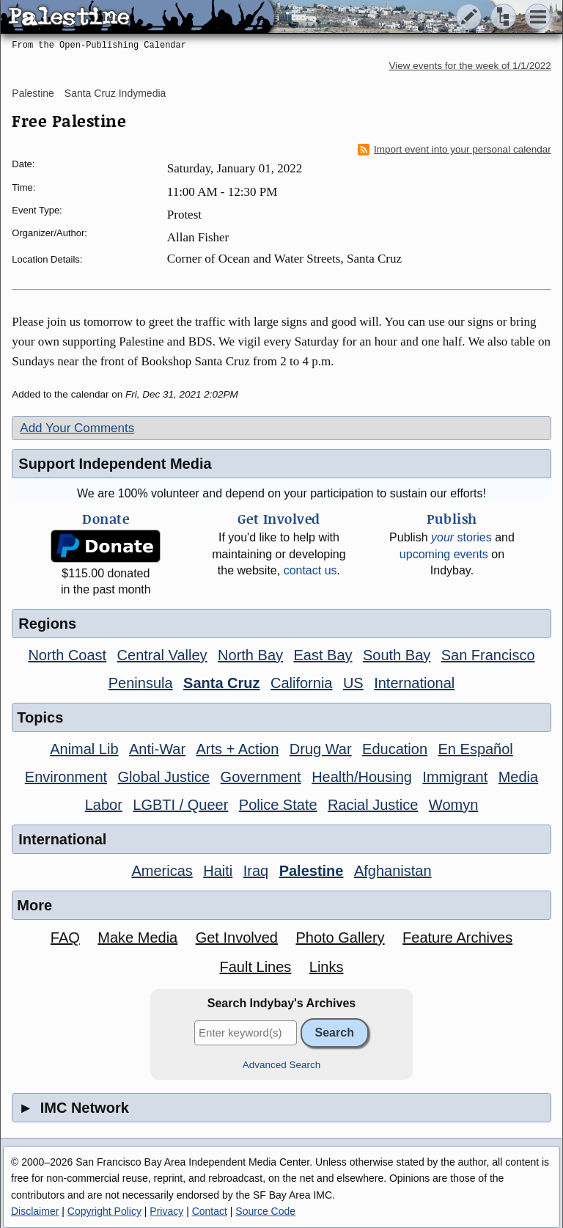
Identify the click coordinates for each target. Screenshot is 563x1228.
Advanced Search (282, 1064)
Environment (66, 777)
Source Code (265, 1211)
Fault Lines (255, 967)
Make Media (137, 937)
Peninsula (140, 683)
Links (326, 967)
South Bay (396, 655)
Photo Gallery (339, 937)
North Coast (67, 655)
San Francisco (488, 655)
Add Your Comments (77, 428)
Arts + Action (237, 749)
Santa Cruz (221, 683)
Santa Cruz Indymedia (115, 93)
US (353, 683)
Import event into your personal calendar (454, 150)
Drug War (321, 749)
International (414, 683)
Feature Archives (457, 937)
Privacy (166, 1211)
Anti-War (157, 749)
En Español (475, 749)
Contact (209, 1211)
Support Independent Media (114, 464)
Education (394, 749)
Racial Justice (373, 805)
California (301, 683)
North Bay (250, 655)
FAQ (65, 937)
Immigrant (454, 777)
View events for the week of (470, 65)
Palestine (33, 93)
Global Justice (164, 777)
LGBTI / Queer (180, 805)
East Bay (322, 655)
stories (461, 537)
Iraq (255, 871)
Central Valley (162, 655)
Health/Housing (362, 777)
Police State (278, 805)
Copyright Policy (104, 1211)
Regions (47, 623)
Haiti (217, 871)
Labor (103, 805)
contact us (310, 570)
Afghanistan (393, 871)
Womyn (453, 805)
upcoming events (444, 554)
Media (518, 777)
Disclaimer (35, 1211)
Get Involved (237, 937)
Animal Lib (84, 749)
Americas (161, 871)
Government (261, 777)
